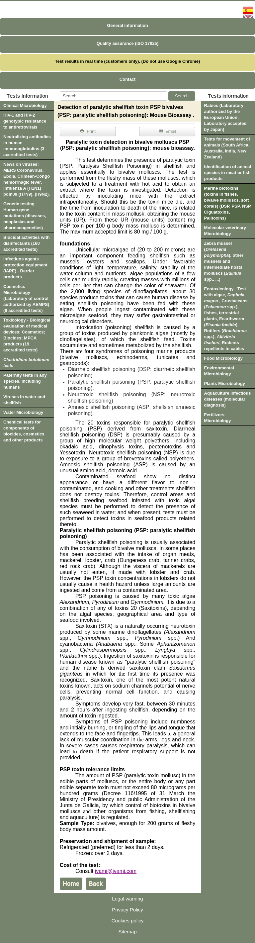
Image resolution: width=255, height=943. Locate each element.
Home (71, 883)
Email (167, 131)
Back (96, 883)
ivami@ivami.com (116, 871)
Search (182, 95)
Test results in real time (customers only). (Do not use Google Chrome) (127, 61)
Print (88, 131)
